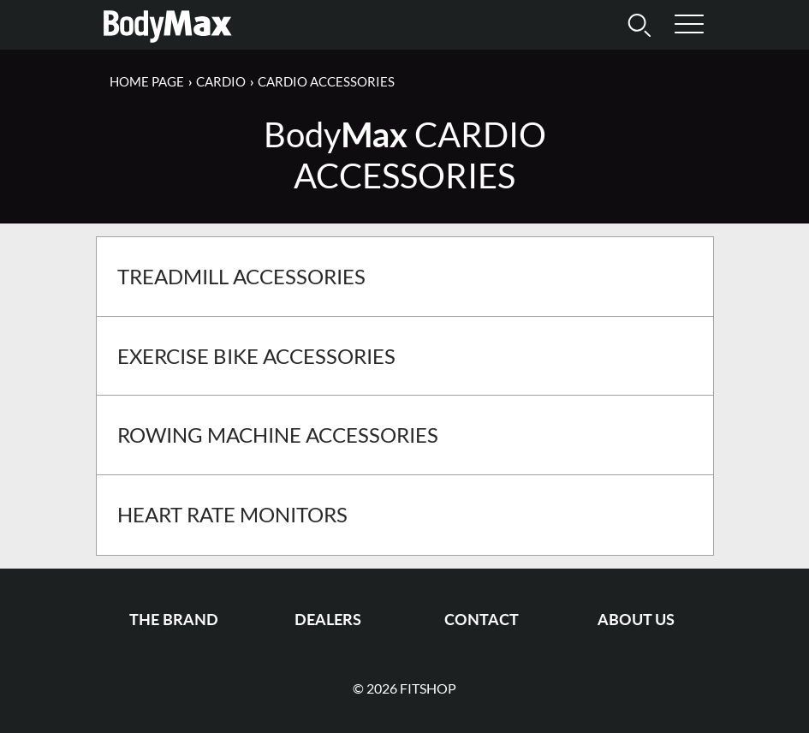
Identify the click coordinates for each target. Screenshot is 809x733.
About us (636, 620)
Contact (481, 620)
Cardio (221, 81)
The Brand (173, 620)
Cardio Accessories (326, 81)
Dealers (327, 620)
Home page (147, 81)
